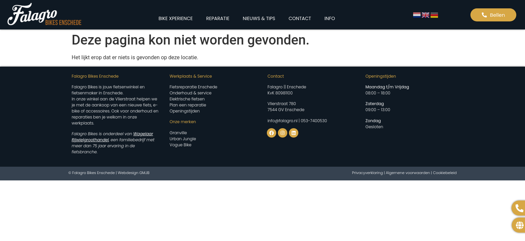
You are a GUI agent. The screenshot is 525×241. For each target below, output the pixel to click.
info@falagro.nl (283, 121)
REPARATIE (217, 18)
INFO (329, 18)
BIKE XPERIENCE (175, 18)
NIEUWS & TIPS (259, 18)
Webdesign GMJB (134, 172)
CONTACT (300, 18)
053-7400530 (314, 121)
